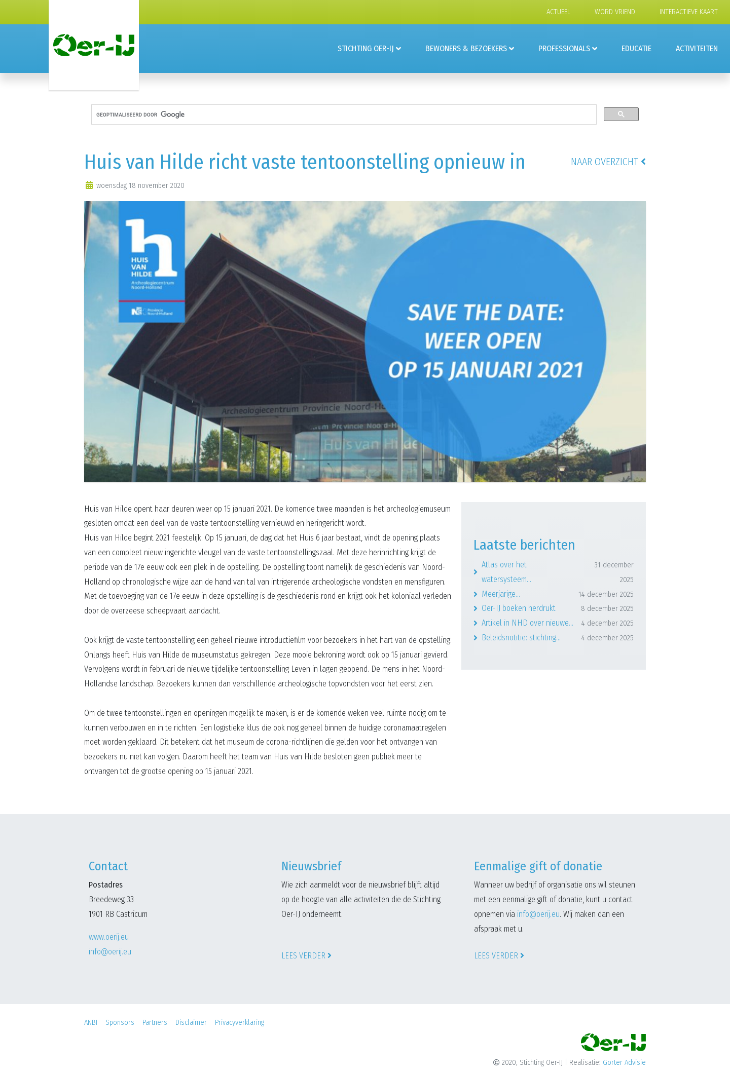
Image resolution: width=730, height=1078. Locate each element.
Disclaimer (191, 1022)
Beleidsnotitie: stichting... (558, 638)
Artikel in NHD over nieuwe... (558, 623)
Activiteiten (697, 48)
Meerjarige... (558, 594)
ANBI (90, 1022)
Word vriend (615, 12)
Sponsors (119, 1022)
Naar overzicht (608, 162)
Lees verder (306, 955)
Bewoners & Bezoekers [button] (466, 48)
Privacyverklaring (239, 1022)
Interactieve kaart (689, 12)
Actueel (558, 12)
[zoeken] (343, 114)
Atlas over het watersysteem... (558, 572)
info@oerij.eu (110, 951)
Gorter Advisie (624, 1062)
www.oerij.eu (109, 937)
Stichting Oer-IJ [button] (366, 48)
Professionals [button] (564, 48)
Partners (154, 1022)
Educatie (636, 48)
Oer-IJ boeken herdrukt (558, 608)
